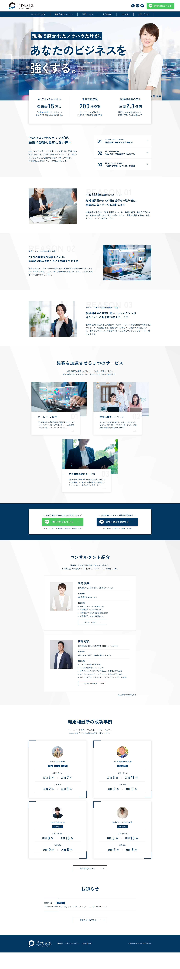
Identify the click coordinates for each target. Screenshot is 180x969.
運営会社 (60, 951)
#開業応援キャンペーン (102, 655)
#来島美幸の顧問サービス (87, 597)
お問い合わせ (143, 14)
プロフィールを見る (90, 622)
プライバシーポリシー (72, 951)
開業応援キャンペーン (64, 14)
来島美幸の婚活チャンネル (48, 112)
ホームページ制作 (38, 14)
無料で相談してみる (163, 5)
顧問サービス (87, 14)
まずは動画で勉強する (117, 521)
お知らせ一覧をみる (88, 920)
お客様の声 (107, 14)
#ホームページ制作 (85, 655)
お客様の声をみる (87, 868)
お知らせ (125, 14)
